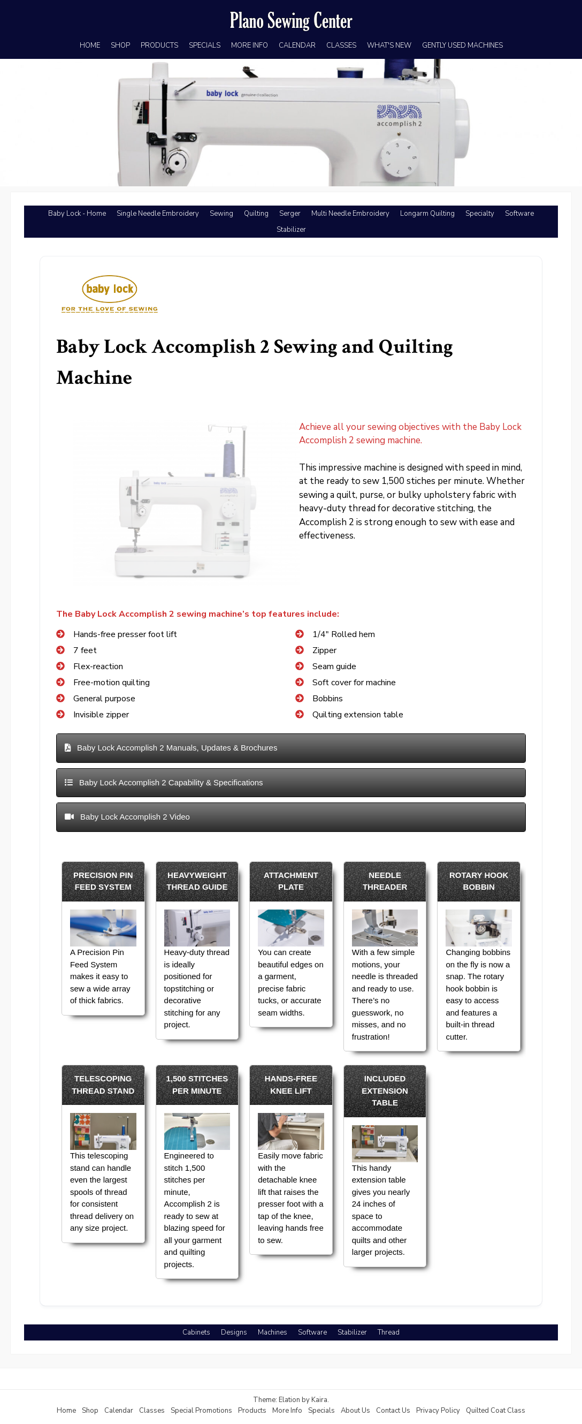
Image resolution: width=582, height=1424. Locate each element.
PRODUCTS (159, 45)
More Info (287, 1410)
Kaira (319, 1400)
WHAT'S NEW (389, 45)
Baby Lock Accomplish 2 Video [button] (127, 816)
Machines (272, 1332)
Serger (290, 213)
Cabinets (196, 1332)
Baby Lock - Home (77, 213)
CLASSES (341, 45)
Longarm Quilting (427, 213)
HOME (90, 45)
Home (66, 1410)
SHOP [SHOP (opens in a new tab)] (120, 45)
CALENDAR (297, 45)
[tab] (291, 748)
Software (519, 213)
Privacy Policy (438, 1410)
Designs (234, 1332)
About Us (355, 1410)
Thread (389, 1332)
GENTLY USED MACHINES (462, 45)
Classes (152, 1410)
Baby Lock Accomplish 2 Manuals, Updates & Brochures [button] (171, 747)
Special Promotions (201, 1410)
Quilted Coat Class (495, 1410)
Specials (321, 1410)
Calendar (118, 1410)
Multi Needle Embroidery (350, 213)
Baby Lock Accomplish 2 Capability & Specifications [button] (164, 782)
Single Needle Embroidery (158, 213)
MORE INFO (249, 45)
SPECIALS (204, 45)
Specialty (479, 213)
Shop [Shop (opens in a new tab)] (90, 1410)
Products (252, 1410)
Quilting (256, 213)
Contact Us (393, 1410)
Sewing (221, 213)
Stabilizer (291, 229)
